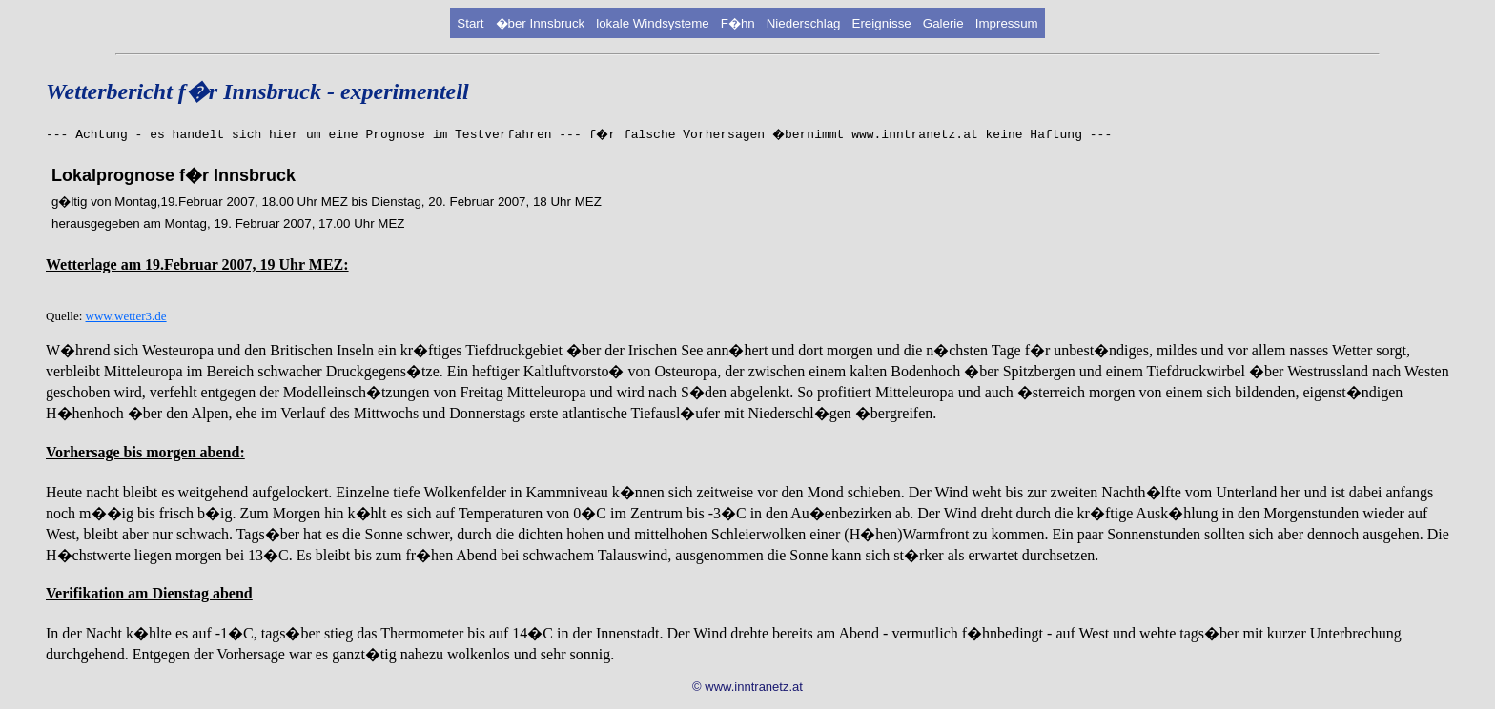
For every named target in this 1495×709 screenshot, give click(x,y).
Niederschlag (804, 23)
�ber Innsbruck (540, 23)
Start (470, 23)
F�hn (738, 23)
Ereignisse (881, 23)
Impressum (1006, 23)
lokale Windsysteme (652, 23)
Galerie (943, 23)
